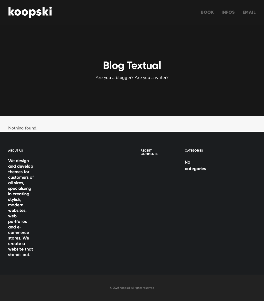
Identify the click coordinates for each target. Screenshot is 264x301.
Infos (228, 12)
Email (249, 12)
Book (207, 12)
